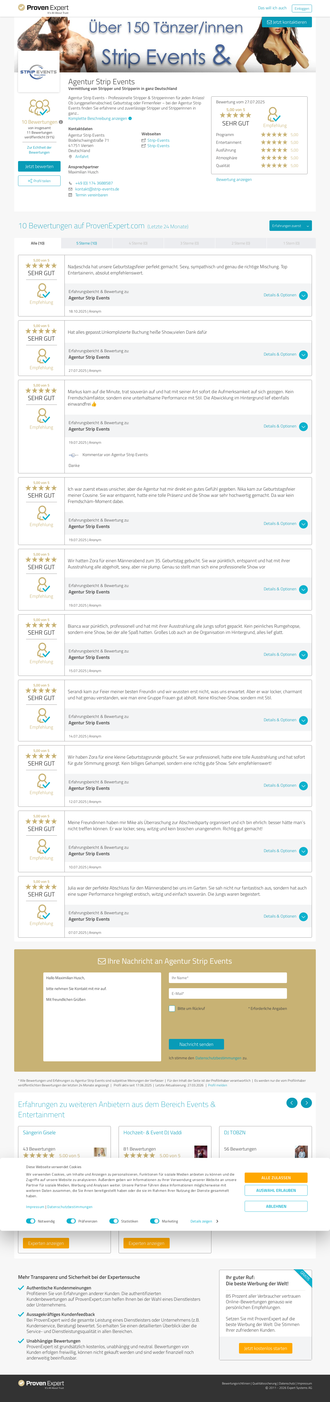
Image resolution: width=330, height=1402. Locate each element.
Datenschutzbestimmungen (70, 1377)
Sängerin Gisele (39, 1132)
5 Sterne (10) (86, 243)
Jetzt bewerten (39, 166)
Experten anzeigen (46, 1243)
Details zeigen (201, 1392)
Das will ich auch (272, 8)
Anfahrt (82, 156)
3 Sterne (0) (189, 243)
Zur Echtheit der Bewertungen (39, 150)
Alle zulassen (276, 1349)
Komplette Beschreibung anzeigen (99, 118)
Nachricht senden (196, 1044)
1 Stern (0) (291, 243)
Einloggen (302, 8)
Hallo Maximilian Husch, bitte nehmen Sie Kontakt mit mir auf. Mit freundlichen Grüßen (102, 1016)
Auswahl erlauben (276, 1361)
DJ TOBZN (234, 1132)
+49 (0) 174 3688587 (94, 183)
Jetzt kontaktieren (287, 22)
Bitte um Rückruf (191, 1008)
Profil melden (217, 1085)
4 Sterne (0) (138, 243)
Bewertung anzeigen (234, 179)
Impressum (35, 1377)
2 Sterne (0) (241, 243)
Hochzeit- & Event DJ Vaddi (152, 1132)
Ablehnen (276, 1377)
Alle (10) (37, 243)
